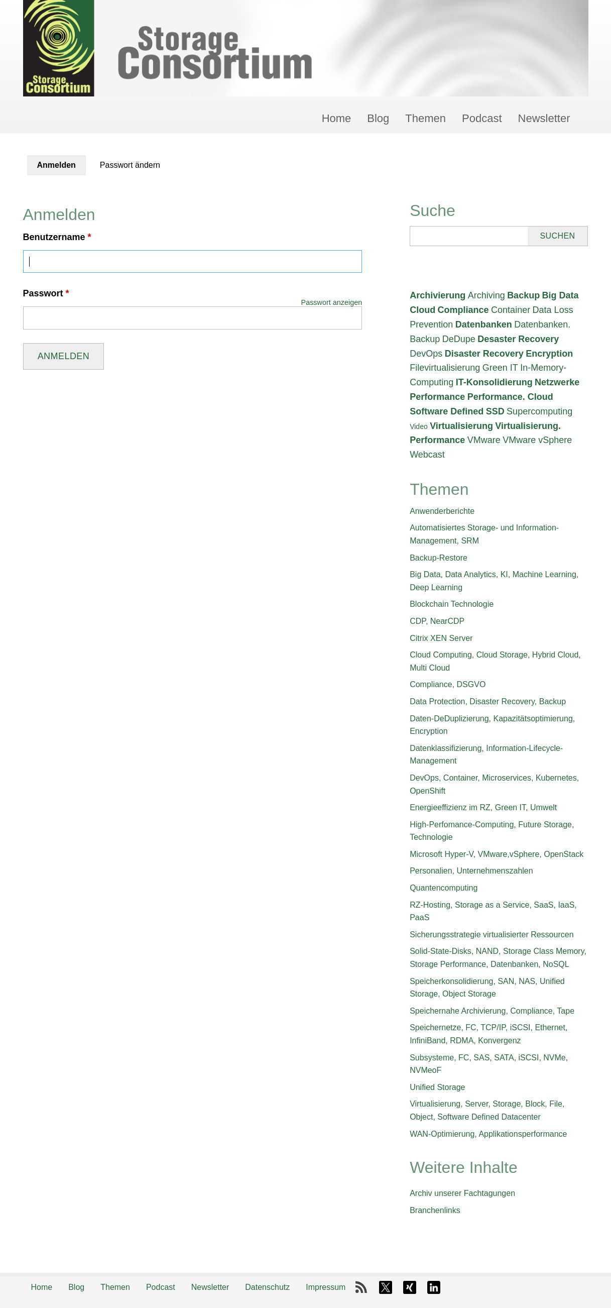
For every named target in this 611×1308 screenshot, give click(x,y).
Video (419, 426)
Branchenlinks (435, 1210)
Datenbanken (483, 324)
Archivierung (437, 295)
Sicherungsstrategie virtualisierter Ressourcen (491, 934)
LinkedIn (434, 1287)
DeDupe (458, 339)
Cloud (422, 310)
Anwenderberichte (442, 511)
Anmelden (61, 168)
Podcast (482, 118)
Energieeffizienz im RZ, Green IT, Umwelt (483, 807)
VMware (484, 440)
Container (510, 310)
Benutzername (57, 237)
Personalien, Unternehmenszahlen (471, 870)
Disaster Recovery (484, 354)
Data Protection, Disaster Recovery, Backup (488, 701)
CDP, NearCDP (437, 621)
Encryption (549, 354)
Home (336, 118)
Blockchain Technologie (452, 604)
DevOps (426, 354)
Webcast (427, 455)
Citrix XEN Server (441, 638)
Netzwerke (557, 382)
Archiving (486, 295)
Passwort (46, 293)
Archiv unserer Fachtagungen (462, 1193)
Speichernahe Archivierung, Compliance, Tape (492, 1011)
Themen (425, 118)
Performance (437, 397)
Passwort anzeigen (331, 302)
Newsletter (544, 118)
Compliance (463, 310)
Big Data (560, 295)
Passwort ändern (130, 165)
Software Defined (446, 411)
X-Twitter (386, 1287)
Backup (523, 295)
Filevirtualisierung (445, 368)
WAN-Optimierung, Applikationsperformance (488, 1134)
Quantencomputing (443, 888)
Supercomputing (539, 411)
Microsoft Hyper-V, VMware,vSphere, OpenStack (496, 854)
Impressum (325, 1287)
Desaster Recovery (518, 339)
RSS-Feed (361, 1287)
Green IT (500, 368)
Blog (378, 118)
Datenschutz (267, 1287)
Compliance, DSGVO (447, 684)
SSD (495, 411)
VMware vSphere (537, 440)
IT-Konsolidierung (494, 382)
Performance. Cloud (510, 397)
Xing (410, 1287)
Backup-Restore (438, 558)
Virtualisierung (461, 426)
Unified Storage (437, 1087)
